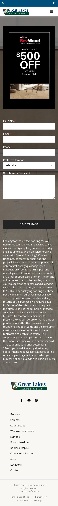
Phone (7, 147)
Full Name (9, 121)
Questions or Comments (17, 173)
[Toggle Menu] (52, 11)
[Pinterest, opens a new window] (36, 400)
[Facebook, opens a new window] (21, 400)
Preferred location (14, 160)
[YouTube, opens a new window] (29, 400)
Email (7, 134)
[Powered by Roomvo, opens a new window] (29, 491)
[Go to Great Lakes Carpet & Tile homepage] (29, 386)
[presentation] (26, 207)
